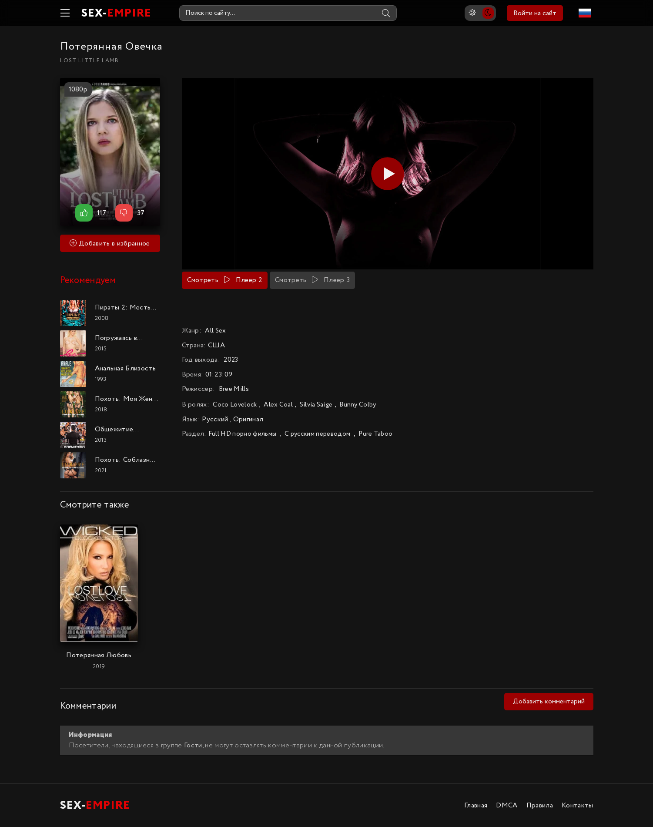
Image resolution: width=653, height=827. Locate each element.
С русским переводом (317, 434)
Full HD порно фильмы (242, 434)
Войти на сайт (534, 13)
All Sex (215, 331)
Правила (539, 805)
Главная (475, 805)
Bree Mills (234, 389)
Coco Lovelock (235, 405)
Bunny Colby (357, 405)
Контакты (577, 805)
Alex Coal (278, 405)
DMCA (506, 805)
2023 (231, 360)
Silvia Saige (316, 405)
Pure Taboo (375, 434)
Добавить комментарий (549, 701)
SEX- (116, 13)
